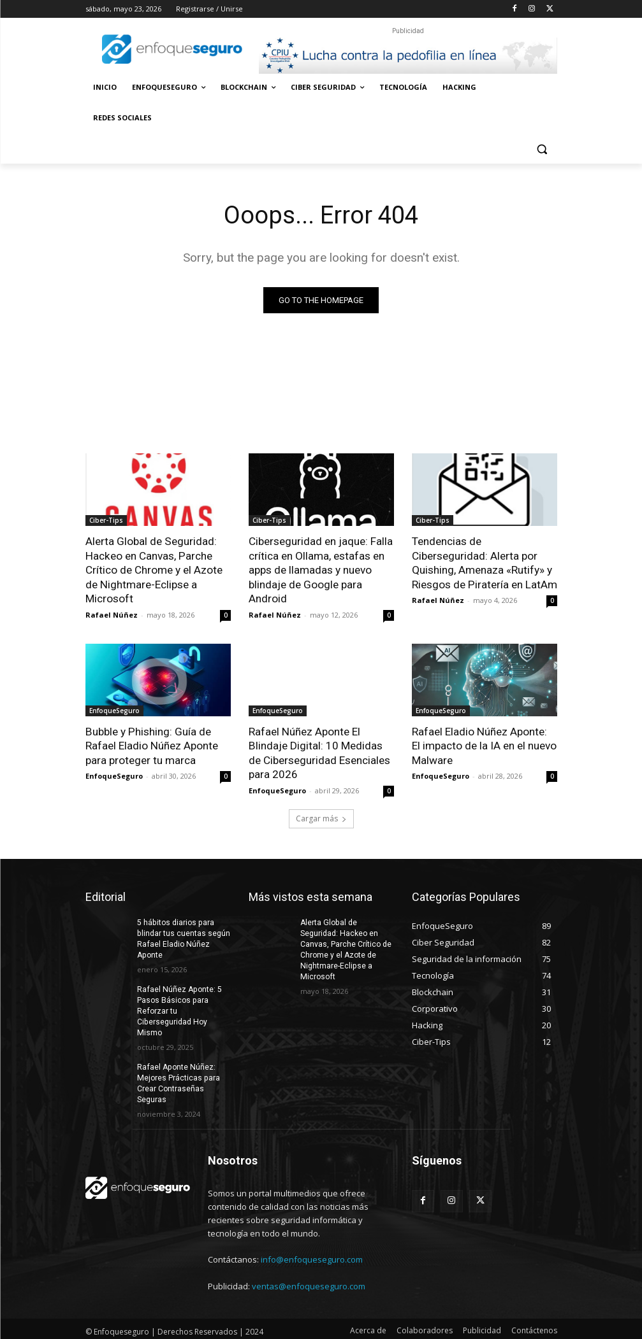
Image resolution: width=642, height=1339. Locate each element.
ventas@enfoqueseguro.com (308, 1282)
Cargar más (321, 816)
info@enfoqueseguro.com (312, 1255)
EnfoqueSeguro (114, 709)
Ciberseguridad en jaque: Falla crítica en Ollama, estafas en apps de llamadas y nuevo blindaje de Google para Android (321, 569)
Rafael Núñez (111, 613)
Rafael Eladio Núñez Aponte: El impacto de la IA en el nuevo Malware (484, 744)
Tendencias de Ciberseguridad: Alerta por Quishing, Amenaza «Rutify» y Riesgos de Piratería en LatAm (484, 562)
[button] (542, 149)
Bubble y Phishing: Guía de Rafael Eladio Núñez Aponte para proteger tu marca (151, 744)
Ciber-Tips (106, 520)
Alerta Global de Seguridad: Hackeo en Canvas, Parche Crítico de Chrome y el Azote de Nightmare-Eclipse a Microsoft (154, 569)
